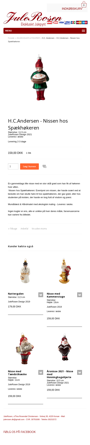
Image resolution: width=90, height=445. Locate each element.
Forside (11, 38)
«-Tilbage (12, 228)
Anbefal (24, 228)
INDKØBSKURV (72, 8)
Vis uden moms (39, 228)
